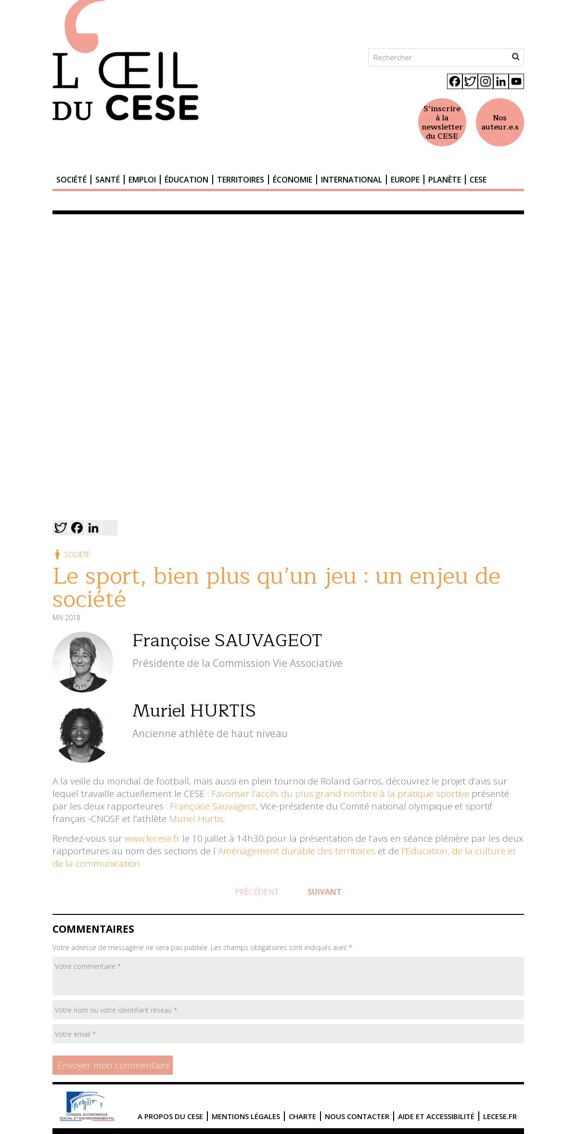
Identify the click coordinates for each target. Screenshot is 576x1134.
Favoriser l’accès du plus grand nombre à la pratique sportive (340, 793)
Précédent (257, 891)
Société (71, 179)
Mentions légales (246, 1116)
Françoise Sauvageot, (214, 806)
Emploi (142, 179)
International (351, 179)
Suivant (324, 891)
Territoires (240, 179)
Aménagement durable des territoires (296, 851)
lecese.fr (500, 1116)
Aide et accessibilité (436, 1116)
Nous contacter (357, 1116)
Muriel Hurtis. (197, 818)
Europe (405, 179)
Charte (302, 1116)
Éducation (186, 179)
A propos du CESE (170, 1116)
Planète (444, 179)
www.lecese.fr (151, 838)
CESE (478, 179)
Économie (292, 179)
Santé (107, 179)
